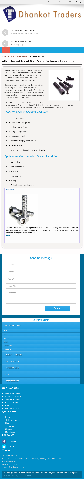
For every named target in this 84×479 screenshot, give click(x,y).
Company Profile (54, 2)
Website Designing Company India (17, 475)
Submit (57, 308)
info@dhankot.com (20, 41)
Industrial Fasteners (13, 393)
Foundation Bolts (12, 402)
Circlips (6, 342)
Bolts (6, 330)
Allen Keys (7, 349)
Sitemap (78, 2)
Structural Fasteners (13, 396)
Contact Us (68, 2)
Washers (7, 338)
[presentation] (19, 309)
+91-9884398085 (9, 461)
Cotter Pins (8, 346)
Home (43, 2)
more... (8, 235)
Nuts (5, 334)
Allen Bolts (10, 190)
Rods (7, 405)
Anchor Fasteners (12, 408)
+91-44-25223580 (9, 464)
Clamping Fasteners (13, 399)
